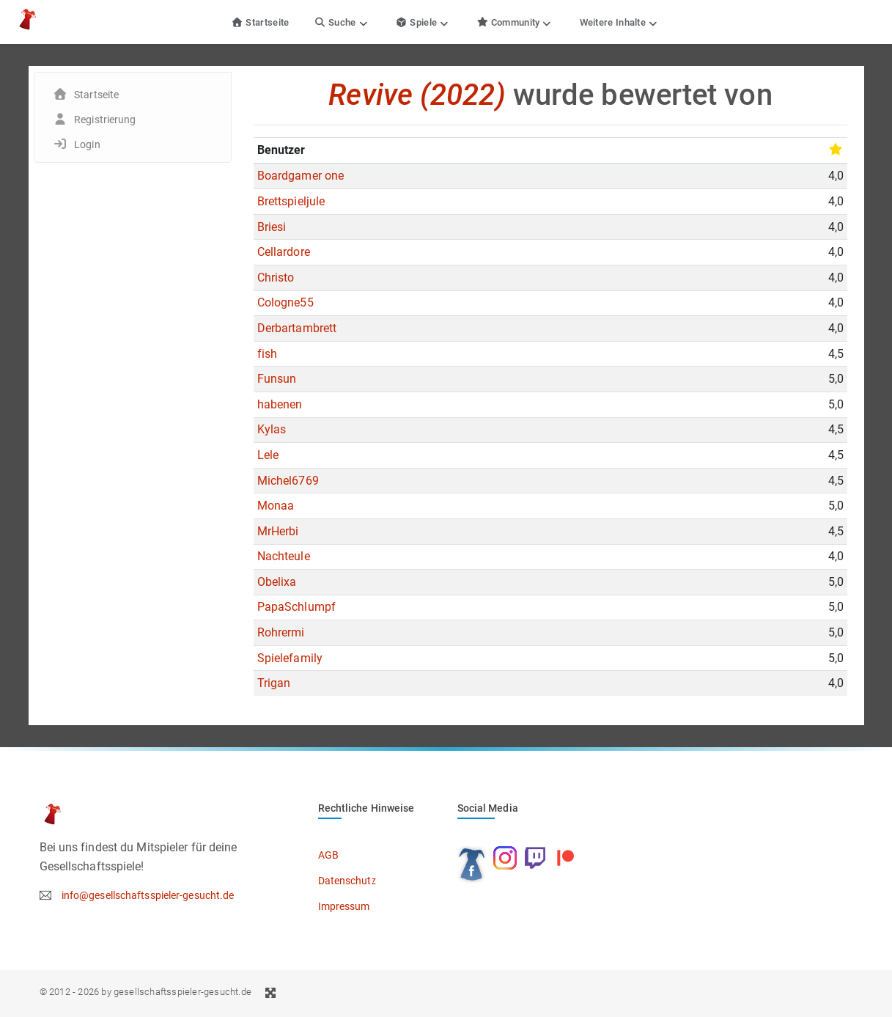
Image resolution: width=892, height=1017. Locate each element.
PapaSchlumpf (296, 607)
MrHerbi (278, 531)
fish (267, 354)
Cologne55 (285, 302)
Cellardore (283, 252)
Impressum (344, 906)
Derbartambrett (296, 328)
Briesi (272, 227)
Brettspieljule (291, 201)
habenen (280, 404)
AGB (328, 855)
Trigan (274, 683)
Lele (268, 455)
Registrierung (105, 119)
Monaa (276, 506)
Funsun (277, 379)
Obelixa (277, 582)
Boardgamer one (300, 176)
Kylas (272, 429)
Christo (276, 277)
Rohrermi (281, 632)
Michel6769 (288, 481)
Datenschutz (347, 880)
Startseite (261, 22)
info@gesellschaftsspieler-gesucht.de (148, 895)
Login (87, 144)
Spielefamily (289, 658)
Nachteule (283, 556)
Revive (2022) (416, 95)
